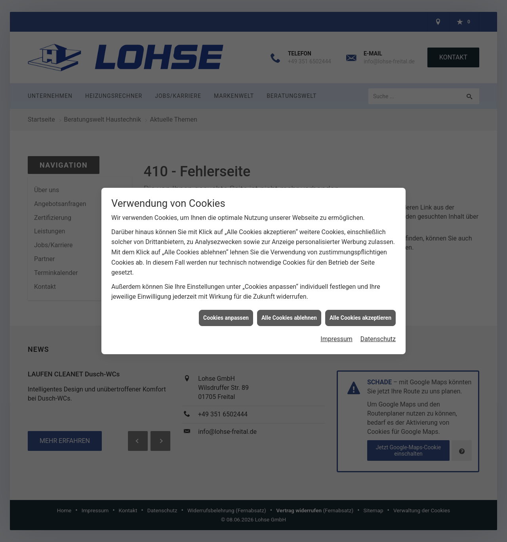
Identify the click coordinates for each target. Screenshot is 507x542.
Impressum (336, 332)
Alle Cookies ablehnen (289, 310)
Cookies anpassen (226, 310)
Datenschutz (378, 332)
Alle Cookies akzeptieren (360, 310)
